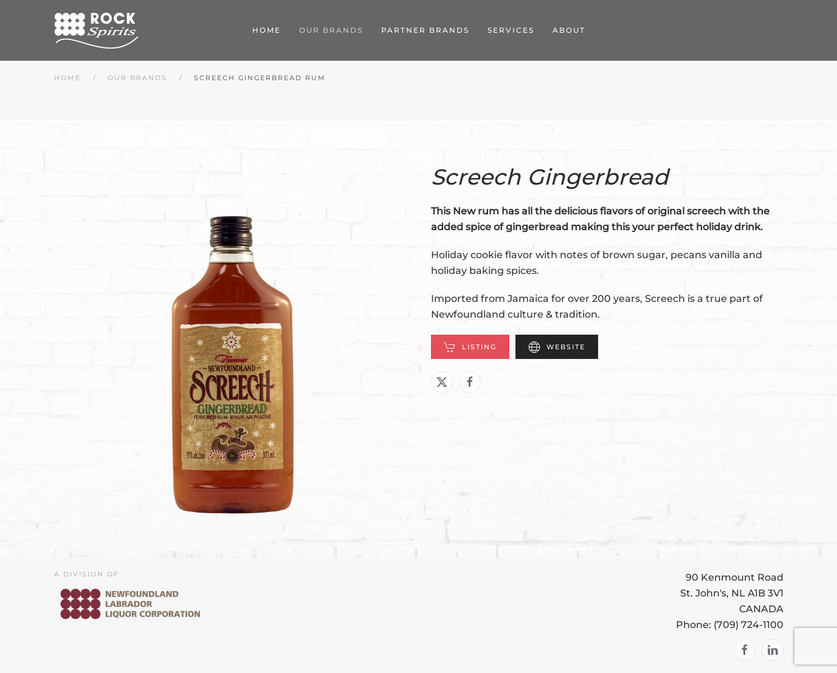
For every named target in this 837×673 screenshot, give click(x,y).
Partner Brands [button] (425, 30)
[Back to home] (96, 30)
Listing (470, 347)
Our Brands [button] (331, 30)
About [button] (569, 30)
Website (556, 347)
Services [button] (510, 30)
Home (266, 30)
